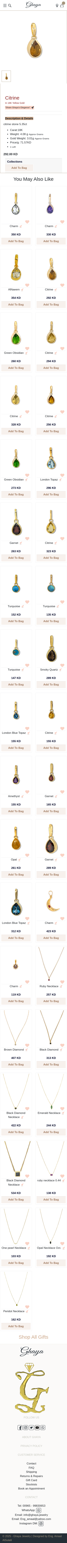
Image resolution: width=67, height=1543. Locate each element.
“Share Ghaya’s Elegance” (19, 107)
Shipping (31, 1471)
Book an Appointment (31, 1488)
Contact (31, 1463)
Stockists (31, 1484)
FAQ (31, 1467)
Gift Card (31, 1480)
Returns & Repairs (31, 1476)
